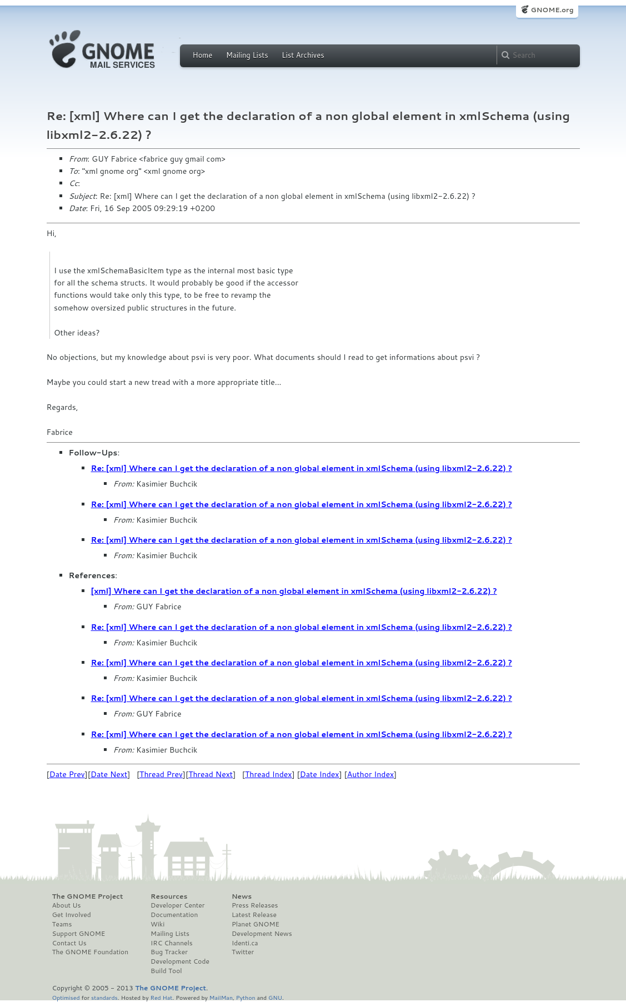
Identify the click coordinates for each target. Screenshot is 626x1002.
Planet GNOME (255, 924)
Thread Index (268, 774)
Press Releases (255, 905)
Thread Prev (161, 774)
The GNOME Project (87, 896)
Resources (169, 896)
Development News (262, 933)
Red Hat (161, 997)
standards (104, 997)
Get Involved (71, 914)
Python (246, 997)
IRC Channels (172, 943)
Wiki (157, 924)
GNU (275, 997)
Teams (62, 924)
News (242, 896)
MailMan (221, 997)
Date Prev (67, 774)
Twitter (243, 952)
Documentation (174, 914)
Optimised (66, 997)
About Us (66, 905)
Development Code (180, 961)
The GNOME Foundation (90, 952)
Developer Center (177, 905)
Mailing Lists (247, 55)
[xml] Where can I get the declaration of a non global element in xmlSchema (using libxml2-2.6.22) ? (294, 591)
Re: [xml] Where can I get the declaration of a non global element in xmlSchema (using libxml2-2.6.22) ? (301, 468)
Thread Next (210, 774)
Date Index (319, 774)
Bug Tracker (169, 952)
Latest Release (254, 914)
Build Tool (166, 970)
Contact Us (69, 943)
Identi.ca (245, 943)
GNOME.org (551, 9)
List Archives (303, 55)
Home (203, 55)
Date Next (109, 774)
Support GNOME (79, 933)
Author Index (370, 774)
